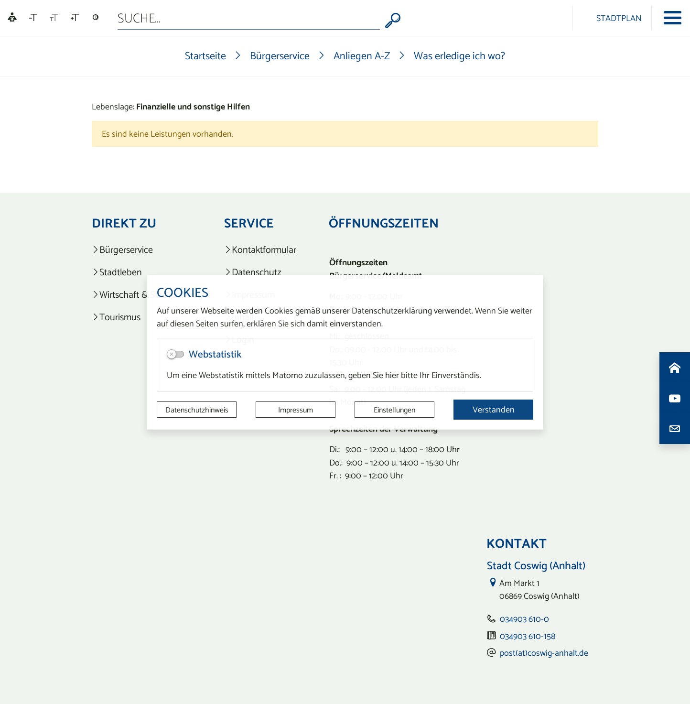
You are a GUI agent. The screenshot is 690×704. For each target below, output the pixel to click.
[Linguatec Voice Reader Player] (12, 18)
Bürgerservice (280, 55)
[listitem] (147, 249)
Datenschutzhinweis (196, 409)
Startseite (205, 55)
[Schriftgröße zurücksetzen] (54, 17)
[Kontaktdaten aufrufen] (674, 428)
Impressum (295, 409)
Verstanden (494, 409)
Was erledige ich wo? (459, 55)
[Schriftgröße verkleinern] (33, 17)
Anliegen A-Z (362, 55)
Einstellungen (394, 409)
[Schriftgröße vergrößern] (75, 17)
